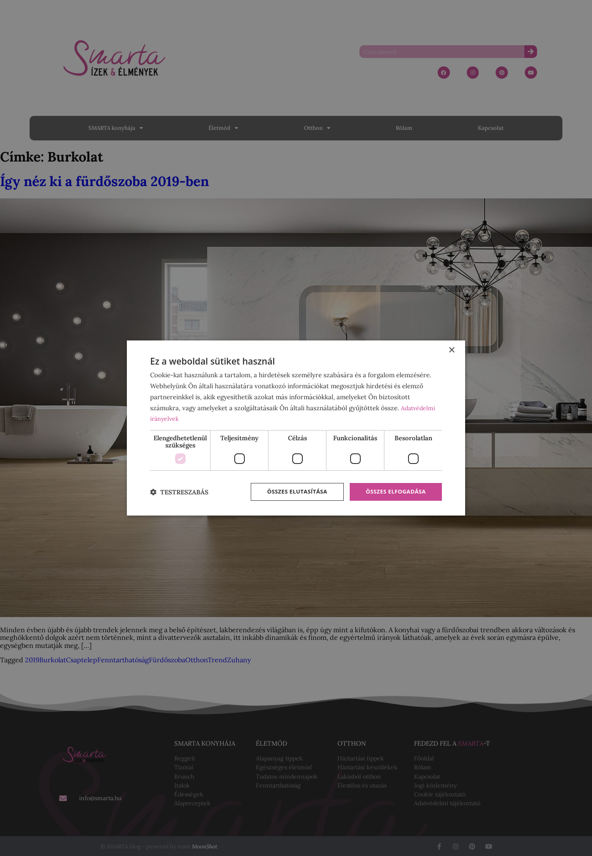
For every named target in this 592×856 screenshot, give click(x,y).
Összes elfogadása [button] (394, 492)
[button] (179, 492)
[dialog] (296, 428)
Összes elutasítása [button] (290, 492)
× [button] (451, 349)
